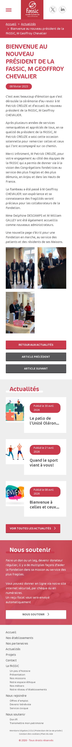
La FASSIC (12, 666)
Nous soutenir (36, 614)
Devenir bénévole (20, 704)
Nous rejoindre (16, 695)
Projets (11, 654)
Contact (11, 660)
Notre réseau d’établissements (28, 689)
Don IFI (13, 719)
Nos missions (18, 678)
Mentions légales (19, 730)
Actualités (28, 24)
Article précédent (36, 357)
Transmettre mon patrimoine (27, 723)
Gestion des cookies (29, 733)
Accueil (11, 24)
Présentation (17, 674)
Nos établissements (19, 638)
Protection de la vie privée (48, 730)
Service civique (19, 708)
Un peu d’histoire (20, 671)
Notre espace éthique (23, 682)
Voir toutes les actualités (33, 528)
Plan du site (47, 733)
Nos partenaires (17, 643)
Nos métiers (17, 685)
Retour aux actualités (36, 345)
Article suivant (36, 368)
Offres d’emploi (19, 700)
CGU (31, 730)
